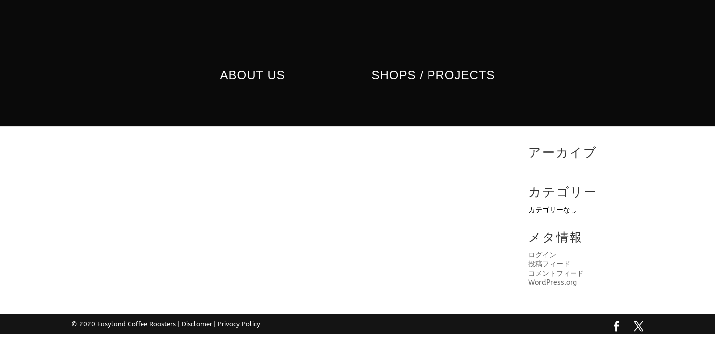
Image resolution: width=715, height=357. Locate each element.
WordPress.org (552, 282)
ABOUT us (252, 77)
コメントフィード (556, 273)
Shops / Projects (433, 77)
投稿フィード (549, 264)
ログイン (542, 255)
